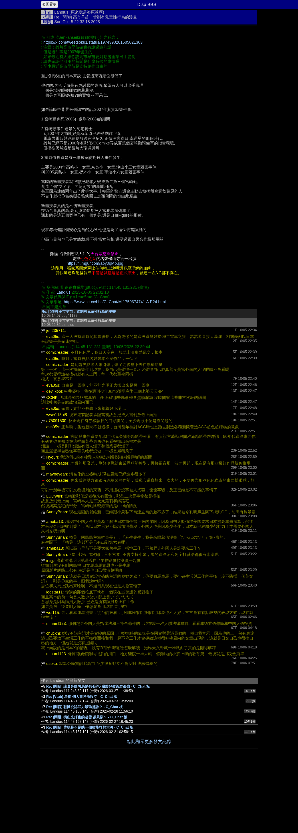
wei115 (52, 679)
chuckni (53, 700)
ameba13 (54, 588)
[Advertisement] (149, 61)
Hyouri (52, 524)
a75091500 (56, 487)
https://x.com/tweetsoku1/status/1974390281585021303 (93, 109)
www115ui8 (56, 481)
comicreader (57, 419)
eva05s (52, 403)
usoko (51, 730)
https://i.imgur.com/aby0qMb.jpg (95, 330)
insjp (50, 627)
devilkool (54, 458)
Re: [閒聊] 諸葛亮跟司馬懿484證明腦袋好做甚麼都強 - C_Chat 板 (98, 753)
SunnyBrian (56, 579)
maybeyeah (56, 541)
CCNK (52, 464)
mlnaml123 (56, 690)
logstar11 (54, 659)
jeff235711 (55, 397)
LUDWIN (54, 563)
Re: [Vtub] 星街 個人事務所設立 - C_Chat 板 (81, 763)
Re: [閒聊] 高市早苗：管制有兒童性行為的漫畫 (79, 378)
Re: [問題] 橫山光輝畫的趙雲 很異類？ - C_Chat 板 (86, 784)
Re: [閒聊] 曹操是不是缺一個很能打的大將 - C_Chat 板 (89, 794)
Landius (61, 12)
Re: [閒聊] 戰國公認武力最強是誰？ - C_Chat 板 (84, 774)
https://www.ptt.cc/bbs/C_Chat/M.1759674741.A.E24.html (115, 368)
